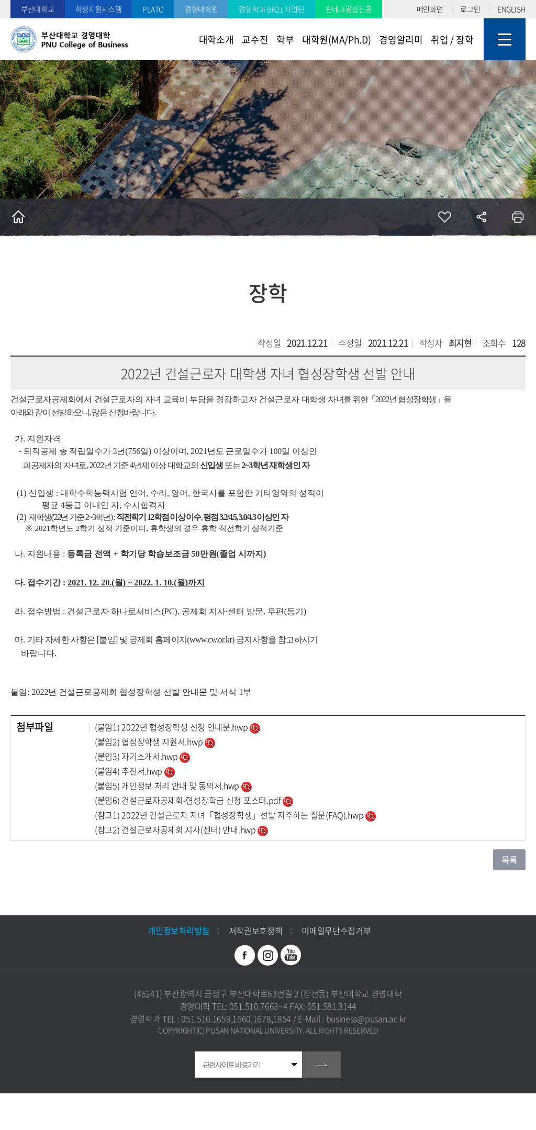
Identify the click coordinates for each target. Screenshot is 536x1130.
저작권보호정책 (256, 930)
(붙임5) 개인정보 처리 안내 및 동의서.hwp (168, 785)
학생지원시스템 (98, 9)
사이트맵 (505, 39)
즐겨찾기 (444, 216)
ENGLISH (511, 9)
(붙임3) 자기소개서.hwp (137, 756)
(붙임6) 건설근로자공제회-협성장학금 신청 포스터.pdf (189, 800)
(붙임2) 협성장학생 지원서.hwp (150, 741)
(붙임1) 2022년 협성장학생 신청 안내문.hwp (172, 727)
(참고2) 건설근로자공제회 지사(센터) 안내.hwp (176, 829)
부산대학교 (37, 9)
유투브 (291, 955)
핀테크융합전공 (349, 9)
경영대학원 (201, 9)
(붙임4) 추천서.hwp (129, 771)
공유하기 (481, 216)
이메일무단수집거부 (336, 930)
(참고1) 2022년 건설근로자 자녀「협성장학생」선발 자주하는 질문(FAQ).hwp (230, 814)
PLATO (153, 9)
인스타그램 (268, 955)
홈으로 (18, 216)
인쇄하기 (517, 216)
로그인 (470, 9)
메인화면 (430, 9)
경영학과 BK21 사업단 (271, 9)
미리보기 (255, 728)
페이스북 (244, 955)
